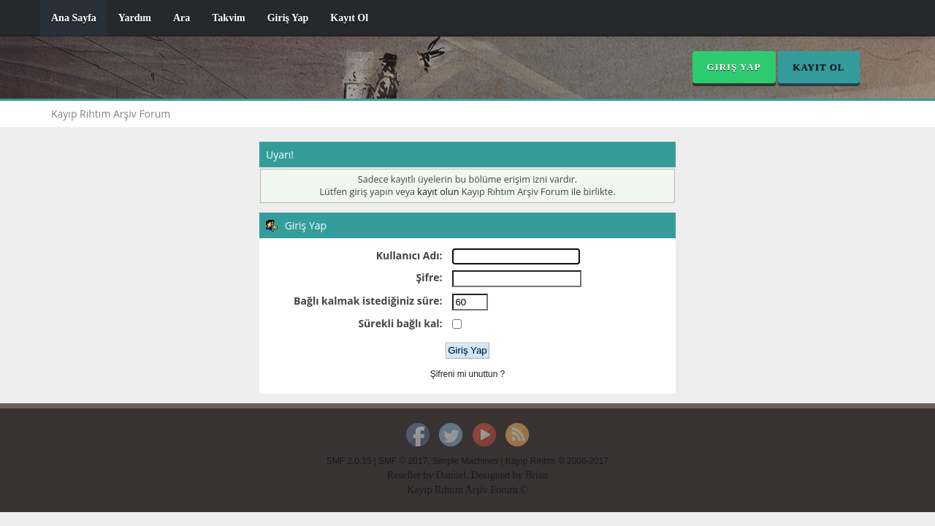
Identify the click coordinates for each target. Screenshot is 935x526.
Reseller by (411, 475)
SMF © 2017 (402, 461)
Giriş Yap (288, 17)
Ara (181, 17)
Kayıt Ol (349, 17)
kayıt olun (438, 192)
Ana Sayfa (73, 17)
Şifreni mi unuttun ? (467, 374)
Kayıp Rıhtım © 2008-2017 (556, 461)
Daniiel (451, 475)
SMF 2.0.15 (349, 461)
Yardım (134, 17)
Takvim (228, 17)
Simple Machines (465, 461)
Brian (536, 475)
